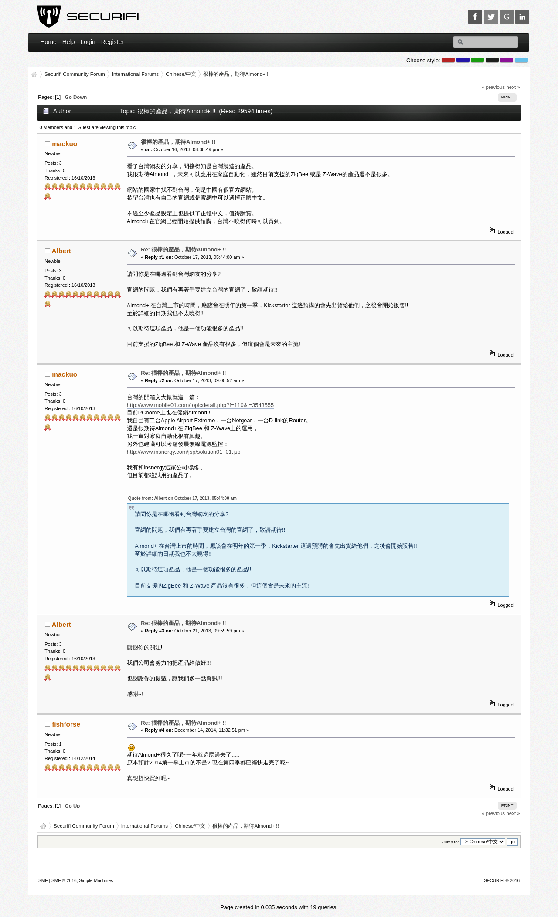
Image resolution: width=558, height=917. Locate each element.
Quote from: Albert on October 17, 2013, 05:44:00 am (182, 498)
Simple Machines (96, 880)
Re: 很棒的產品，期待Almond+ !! (183, 249)
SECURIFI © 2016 (502, 880)
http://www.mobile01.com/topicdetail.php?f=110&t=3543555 (200, 405)
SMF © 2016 (64, 880)
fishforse (66, 724)
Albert (61, 251)
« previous (493, 87)
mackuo (64, 143)
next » (513, 87)
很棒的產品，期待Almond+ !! (178, 142)
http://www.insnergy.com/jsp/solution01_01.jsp (184, 451)
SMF (43, 880)
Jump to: (450, 841)
